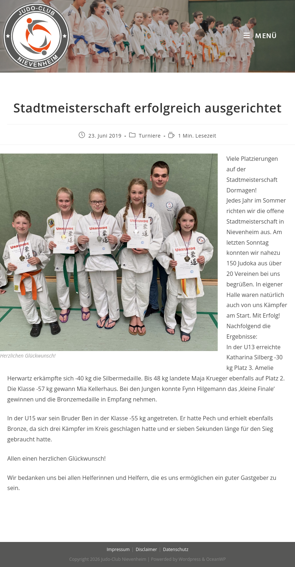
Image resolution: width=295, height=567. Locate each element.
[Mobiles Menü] (260, 36)
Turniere (150, 135)
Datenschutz (175, 549)
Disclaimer (146, 549)
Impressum (118, 549)
